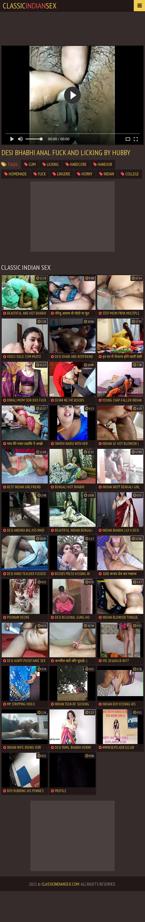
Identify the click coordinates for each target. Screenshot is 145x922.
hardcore (76, 164)
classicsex (29, 5)
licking (50, 164)
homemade (15, 174)
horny (84, 174)
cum (30, 164)
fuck (39, 174)
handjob (102, 164)
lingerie (61, 174)
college (130, 174)
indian (106, 174)
